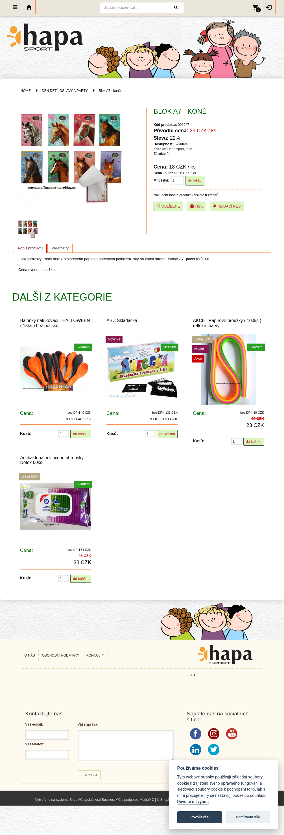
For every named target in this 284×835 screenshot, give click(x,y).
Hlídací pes (227, 206)
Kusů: (26, 433)
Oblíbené (168, 206)
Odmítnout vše (248, 817)
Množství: (161, 180)
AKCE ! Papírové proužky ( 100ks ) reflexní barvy (227, 323)
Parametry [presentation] (60, 248)
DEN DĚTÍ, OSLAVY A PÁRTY (65, 91)
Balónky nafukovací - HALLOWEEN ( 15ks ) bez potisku (55, 323)
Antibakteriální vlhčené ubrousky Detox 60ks (52, 460)
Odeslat (89, 775)
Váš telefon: (34, 744)
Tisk (196, 206)
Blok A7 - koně (110, 91)
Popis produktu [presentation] (30, 248)
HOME (26, 91)
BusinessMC (111, 800)
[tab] (30, 248)
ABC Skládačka (122, 320)
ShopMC (76, 800)
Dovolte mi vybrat (193, 801)
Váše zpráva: (88, 724)
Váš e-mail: (34, 724)
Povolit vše (200, 817)
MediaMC (146, 800)
